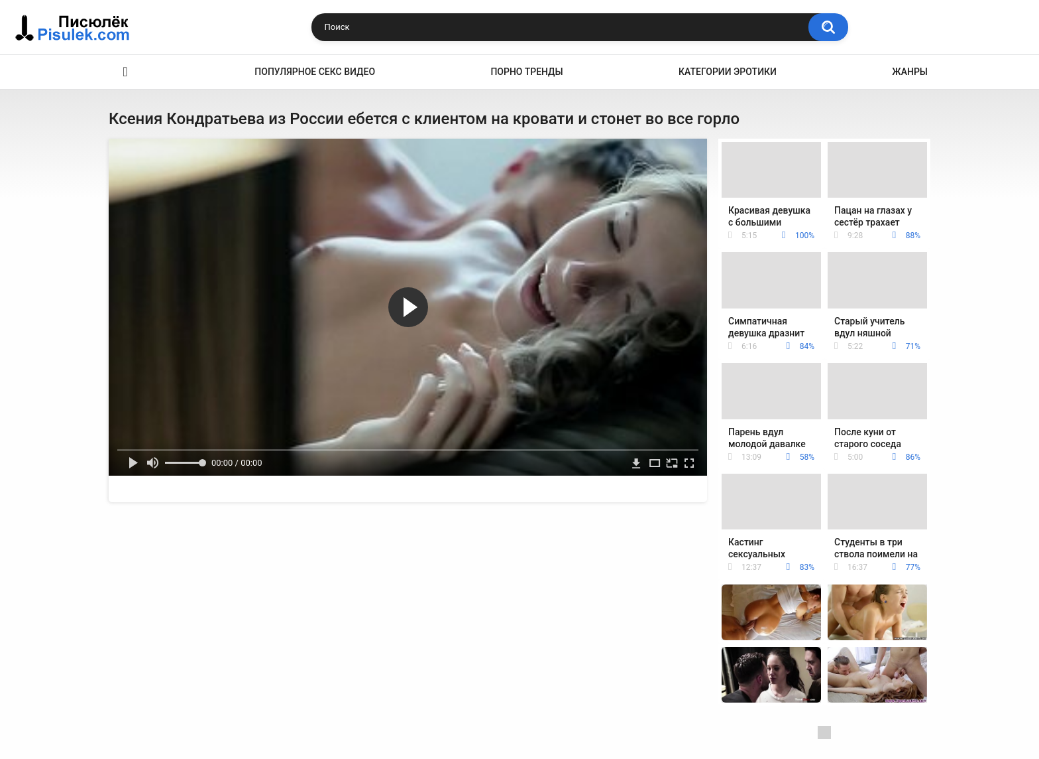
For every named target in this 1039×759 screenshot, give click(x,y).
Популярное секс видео (314, 71)
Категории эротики (728, 71)
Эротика (125, 72)
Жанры (910, 71)
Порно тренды (526, 71)
